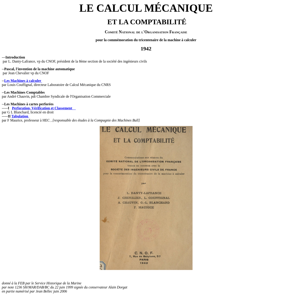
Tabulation (20, 116)
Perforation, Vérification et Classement (42, 108)
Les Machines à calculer (23, 81)
